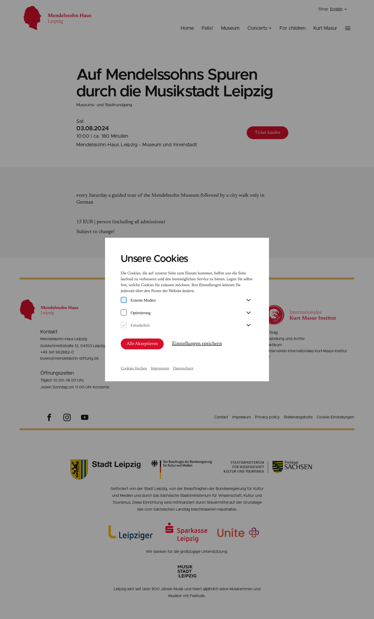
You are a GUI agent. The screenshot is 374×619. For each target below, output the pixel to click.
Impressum (160, 368)
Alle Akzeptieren (142, 344)
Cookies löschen (134, 368)
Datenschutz (183, 368)
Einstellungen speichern (197, 343)
